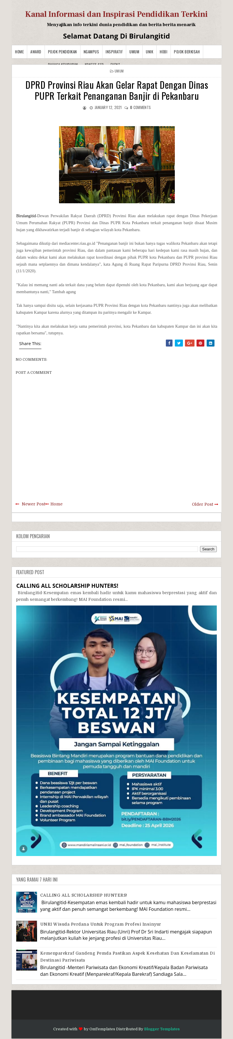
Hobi (163, 52)
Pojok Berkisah (187, 52)
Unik (149, 52)
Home (19, 52)
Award (35, 52)
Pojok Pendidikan (62, 52)
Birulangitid (26, 216)
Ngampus (91, 52)
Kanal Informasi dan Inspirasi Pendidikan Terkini (116, 14)
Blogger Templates (162, 1029)
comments (140, 107)
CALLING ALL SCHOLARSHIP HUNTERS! (67, 585)
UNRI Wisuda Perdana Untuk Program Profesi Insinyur (100, 924)
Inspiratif (114, 52)
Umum (134, 52)
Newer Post (33, 504)
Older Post (202, 504)
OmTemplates (102, 1029)
